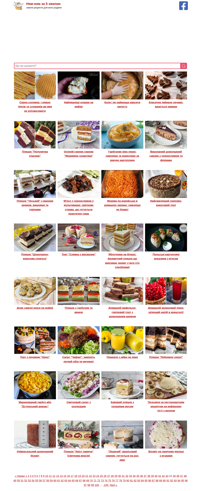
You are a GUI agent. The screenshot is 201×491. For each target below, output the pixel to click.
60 (54, 480)
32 (126, 475)
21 (86, 475)
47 (181, 475)
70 (91, 480)
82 (135, 480)
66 (76, 480)
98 (88, 484)
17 (72, 475)
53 (29, 480)
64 (69, 480)
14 (61, 475)
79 (124, 480)
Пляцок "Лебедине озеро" (166, 357)
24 (97, 475)
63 (65, 480)
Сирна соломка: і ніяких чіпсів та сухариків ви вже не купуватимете (35, 106)
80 (127, 480)
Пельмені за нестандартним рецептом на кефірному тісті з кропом (166, 406)
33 (130, 475)
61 (58, 480)
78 (120, 480)
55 (36, 480)
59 (51, 480)
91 (168, 480)
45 (174, 475)
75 (109, 480)
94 (178, 480)
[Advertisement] (100, 36)
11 (50, 475)
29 (115, 475)
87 (153, 480)
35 (137, 475)
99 (92, 484)
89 (160, 480)
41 (159, 475)
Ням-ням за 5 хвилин (43, 4)
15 (64, 475)
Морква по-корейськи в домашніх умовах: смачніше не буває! (122, 205)
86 (149, 480)
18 (75, 475)
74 (106, 480)
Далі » (113, 484)
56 (40, 480)
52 (25, 480)
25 (101, 475)
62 (62, 480)
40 (156, 475)
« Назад (19, 475)
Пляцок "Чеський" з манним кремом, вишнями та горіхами (35, 205)
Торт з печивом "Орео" (35, 357)
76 (113, 480)
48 (185, 475)
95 (182, 480)
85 (146, 480)
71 (95, 480)
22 (90, 475)
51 (22, 480)
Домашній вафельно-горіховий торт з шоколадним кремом (122, 312)
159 (106, 484)
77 (117, 480)
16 (68, 475)
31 (123, 475)
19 (79, 475)
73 (102, 480)
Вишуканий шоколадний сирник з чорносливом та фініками (165, 156)
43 (167, 475)
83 (138, 480)
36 (141, 475)
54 (33, 480)
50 (18, 480)
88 (157, 480)
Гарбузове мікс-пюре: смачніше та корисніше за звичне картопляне (122, 156)
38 (148, 475)
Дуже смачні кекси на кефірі (35, 307)
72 (98, 480)
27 (108, 475)
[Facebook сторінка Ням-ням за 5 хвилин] (183, 2)
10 (46, 475)
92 (171, 480)
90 (164, 480)
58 (47, 480)
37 (145, 475)
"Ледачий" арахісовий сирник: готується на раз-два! (122, 455)
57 (43, 480)
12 (53, 475)
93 (175, 480)
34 (134, 475)
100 (97, 484)
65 (73, 480)
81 (131, 480)
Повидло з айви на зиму (122, 357)
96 (186, 480)
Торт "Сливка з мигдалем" (79, 254)
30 (119, 475)
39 (152, 475)
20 (83, 475)
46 (178, 475)
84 (142, 480)
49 (14, 480)
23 (94, 475)
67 (80, 480)
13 (57, 475)
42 (163, 475)
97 (85, 484)
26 (104, 475)
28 (112, 475)
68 (84, 480)
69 (87, 480)
